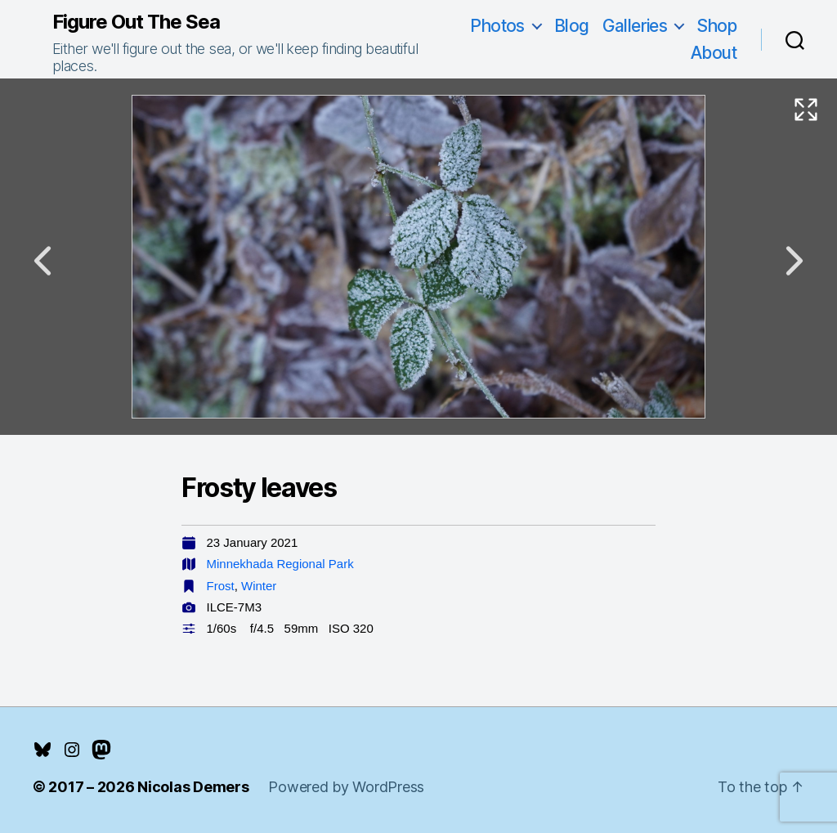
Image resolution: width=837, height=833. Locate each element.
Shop (716, 26)
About (713, 53)
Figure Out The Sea (136, 22)
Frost (221, 586)
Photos (497, 26)
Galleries (635, 26)
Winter (258, 586)
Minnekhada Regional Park (280, 564)
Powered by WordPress (346, 786)
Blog (571, 26)
